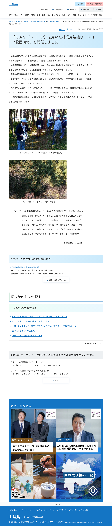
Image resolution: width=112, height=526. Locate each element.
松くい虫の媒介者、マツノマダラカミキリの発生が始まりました (39, 316)
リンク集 (84, 510)
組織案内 (17, 21)
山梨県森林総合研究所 (38, 21)
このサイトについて (43, 510)
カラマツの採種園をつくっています (27, 335)
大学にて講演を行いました (23, 330)
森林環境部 (25, 21)
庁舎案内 (13, 510)
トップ (11, 21)
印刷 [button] (70, 29)
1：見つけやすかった (22, 373)
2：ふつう (35, 365)
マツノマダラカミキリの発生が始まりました (31, 321)
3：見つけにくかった (60, 373)
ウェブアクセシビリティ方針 (66, 510)
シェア (62, 29)
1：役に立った (19, 365)
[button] (94, 4)
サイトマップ (26, 510)
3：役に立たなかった (54, 365)
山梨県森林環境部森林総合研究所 (24, 267)
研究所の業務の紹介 (53, 21)
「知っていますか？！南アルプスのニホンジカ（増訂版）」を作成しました (44, 326)
